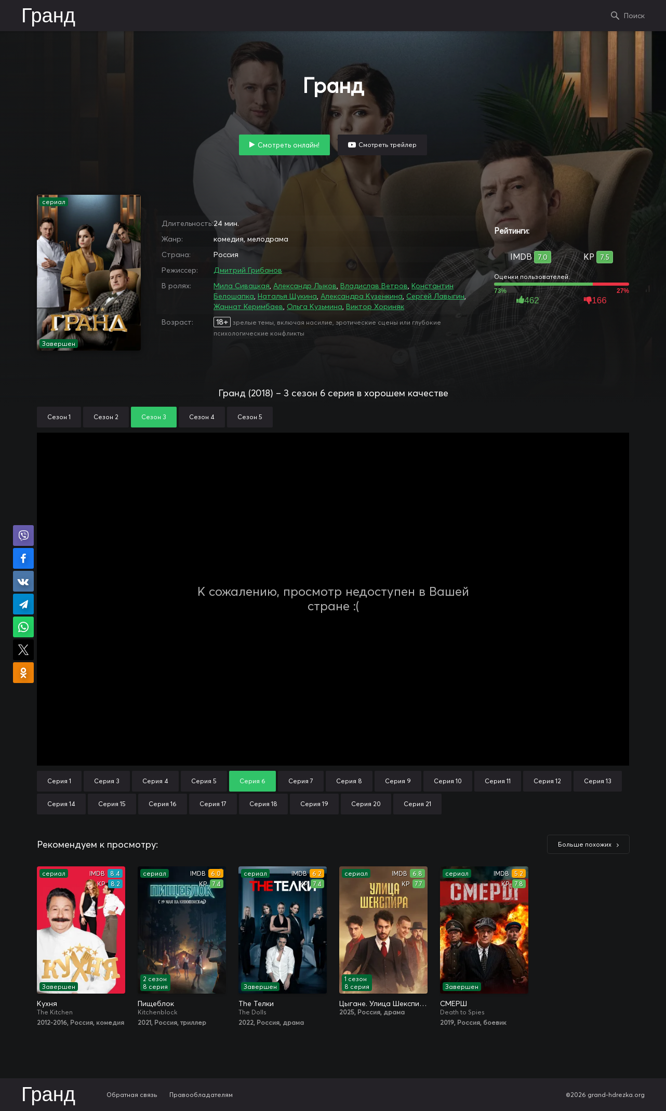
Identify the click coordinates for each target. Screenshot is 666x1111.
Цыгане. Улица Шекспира (383, 1003)
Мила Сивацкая (242, 285)
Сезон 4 (202, 417)
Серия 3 (106, 781)
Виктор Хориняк (375, 306)
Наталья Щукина (287, 296)
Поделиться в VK (23, 581)
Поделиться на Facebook (23, 558)
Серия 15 (112, 804)
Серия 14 (61, 804)
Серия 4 (155, 781)
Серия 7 (300, 781)
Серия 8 (349, 781)
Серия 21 (417, 804)
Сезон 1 (59, 417)
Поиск (634, 15)
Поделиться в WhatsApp (23, 627)
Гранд (48, 16)
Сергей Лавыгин (435, 296)
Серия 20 (366, 804)
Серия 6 (252, 781)
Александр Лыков (305, 285)
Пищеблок (156, 1003)
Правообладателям (201, 1095)
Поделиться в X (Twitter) (23, 649)
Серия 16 (163, 804)
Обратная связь (131, 1095)
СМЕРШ (453, 1003)
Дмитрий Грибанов (248, 270)
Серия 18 (263, 804)
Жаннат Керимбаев (248, 306)
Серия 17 (213, 804)
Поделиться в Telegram (23, 604)
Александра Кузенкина (362, 296)
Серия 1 (59, 781)
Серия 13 (597, 781)
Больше (584, 844)
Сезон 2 (106, 417)
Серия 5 (204, 781)
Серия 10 (448, 781)
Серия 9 (398, 781)
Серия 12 (547, 781)
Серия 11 (498, 781)
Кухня (47, 1003)
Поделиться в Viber (23, 535)
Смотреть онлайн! (288, 145)
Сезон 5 (249, 417)
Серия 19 (314, 804)
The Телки (256, 1003)
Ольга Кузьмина (314, 306)
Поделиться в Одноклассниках (23, 672)
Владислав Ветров (374, 285)
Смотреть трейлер (387, 145)
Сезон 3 (153, 417)
